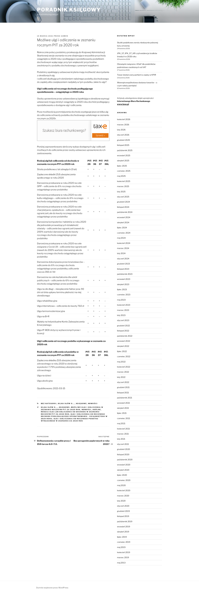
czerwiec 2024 (123, 233)
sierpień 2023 (123, 284)
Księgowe (81, 403)
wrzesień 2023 (123, 279)
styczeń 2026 (123, 135)
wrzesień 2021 (123, 403)
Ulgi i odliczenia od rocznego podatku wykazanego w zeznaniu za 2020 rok (69, 420)
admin (64, 36)
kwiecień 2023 (123, 305)
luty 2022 (121, 377)
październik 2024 (124, 212)
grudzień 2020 (123, 449)
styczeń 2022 (123, 382)
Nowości (93, 403)
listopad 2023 (123, 269)
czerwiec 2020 (123, 480)
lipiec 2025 (122, 166)
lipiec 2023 (122, 289)
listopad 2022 (123, 330)
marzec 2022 (123, 372)
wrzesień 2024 (123, 217)
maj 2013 (121, 562)
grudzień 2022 (123, 325)
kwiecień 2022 (123, 367)
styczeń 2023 (123, 320)
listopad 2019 (123, 516)
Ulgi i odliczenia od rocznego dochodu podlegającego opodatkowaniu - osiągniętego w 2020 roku (74, 416)
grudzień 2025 (123, 140)
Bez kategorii (49, 403)
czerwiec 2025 (123, 171)
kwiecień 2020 (123, 490)
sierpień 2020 (123, 470)
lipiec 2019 (122, 537)
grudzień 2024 (123, 202)
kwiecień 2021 (123, 428)
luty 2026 (121, 129)
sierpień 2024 (123, 222)
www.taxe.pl (123, 104)
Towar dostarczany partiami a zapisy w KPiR (136, 75)
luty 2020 (121, 501)
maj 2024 (121, 238)
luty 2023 (121, 315)
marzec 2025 (123, 186)
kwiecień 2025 (123, 181)
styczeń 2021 (123, 444)
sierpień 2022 (123, 346)
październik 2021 (124, 397)
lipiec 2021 (122, 413)
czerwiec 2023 (123, 294)
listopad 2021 (123, 392)
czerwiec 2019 (123, 542)
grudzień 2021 (123, 387)
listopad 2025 (123, 145)
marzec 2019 (123, 557)
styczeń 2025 (123, 196)
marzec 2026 (123, 124)
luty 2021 (121, 439)
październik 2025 (124, 150)
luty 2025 (121, 191)
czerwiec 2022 (123, 356)
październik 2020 (125, 459)
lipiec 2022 (122, 351)
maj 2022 (121, 361)
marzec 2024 (123, 248)
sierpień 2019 (123, 531)
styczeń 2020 (123, 506)
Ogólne (97, 410)
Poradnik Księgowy (69, 10)
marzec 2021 (123, 434)
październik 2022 (124, 336)
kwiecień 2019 (123, 552)
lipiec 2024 (122, 227)
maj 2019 (121, 547)
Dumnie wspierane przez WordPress (52, 587)
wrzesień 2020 (123, 464)
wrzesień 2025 (123, 155)
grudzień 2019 (123, 511)
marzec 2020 (123, 495)
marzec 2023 (123, 310)
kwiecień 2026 (123, 119)
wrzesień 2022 (123, 341)
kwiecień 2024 (123, 243)
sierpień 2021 (123, 408)
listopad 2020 (123, 454)
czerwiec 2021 (123, 418)
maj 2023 (121, 300)
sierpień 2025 (123, 160)
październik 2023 (124, 274)
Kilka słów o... (66, 403)
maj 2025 (121, 176)
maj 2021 (121, 423)
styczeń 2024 (123, 258)
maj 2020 (121, 485)
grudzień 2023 (123, 263)
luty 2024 (121, 253)
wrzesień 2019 (123, 526)
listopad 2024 (123, 207)
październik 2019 (124, 521)
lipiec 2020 (122, 475)
